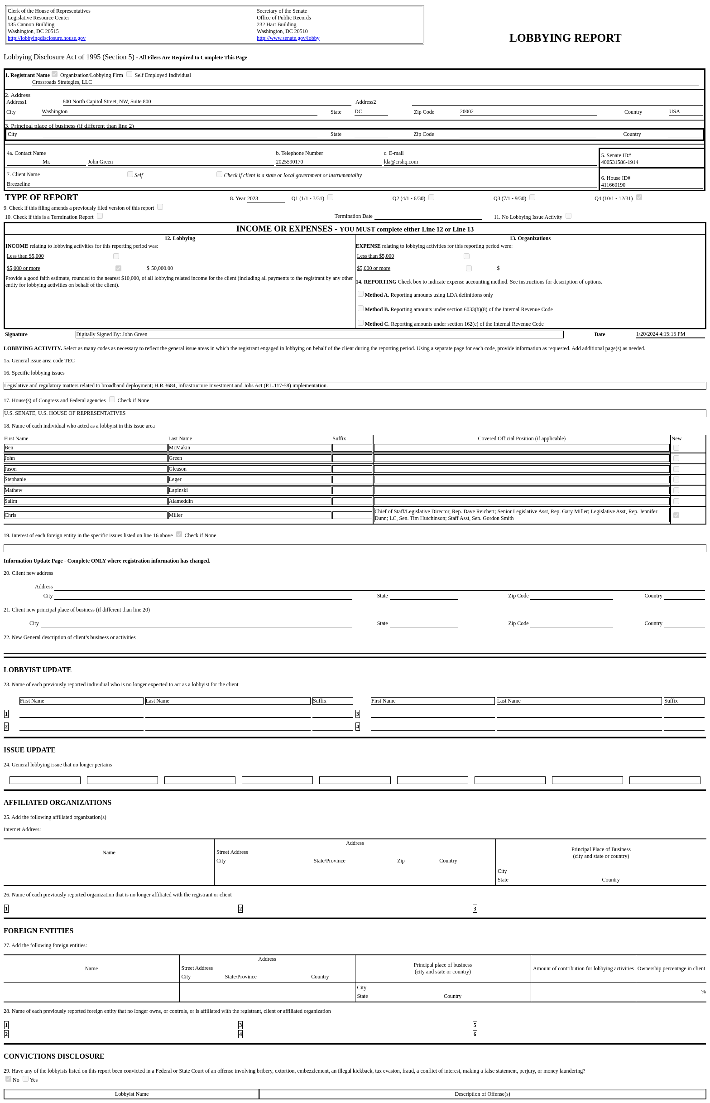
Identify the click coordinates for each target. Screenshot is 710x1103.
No (13, 1080)
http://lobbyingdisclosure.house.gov (47, 38)
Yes (30, 1080)
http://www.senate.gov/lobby (288, 38)
